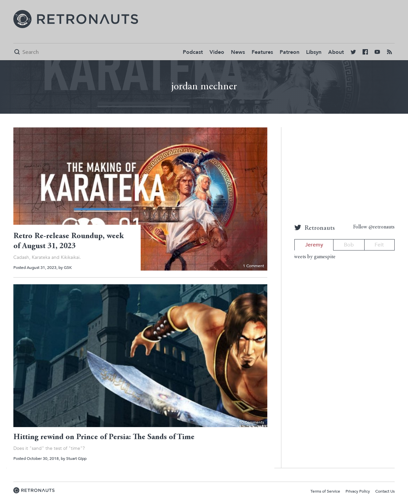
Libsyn (313, 52)
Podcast (193, 52)
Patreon (289, 52)
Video (217, 52)
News (238, 52)
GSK (68, 267)
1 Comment (253, 266)
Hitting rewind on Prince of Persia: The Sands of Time (103, 437)
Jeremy (314, 244)
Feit (379, 244)
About (336, 52)
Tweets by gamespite (313, 257)
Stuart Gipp (76, 458)
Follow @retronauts (374, 227)
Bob (349, 244)
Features (262, 52)
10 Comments (251, 422)
